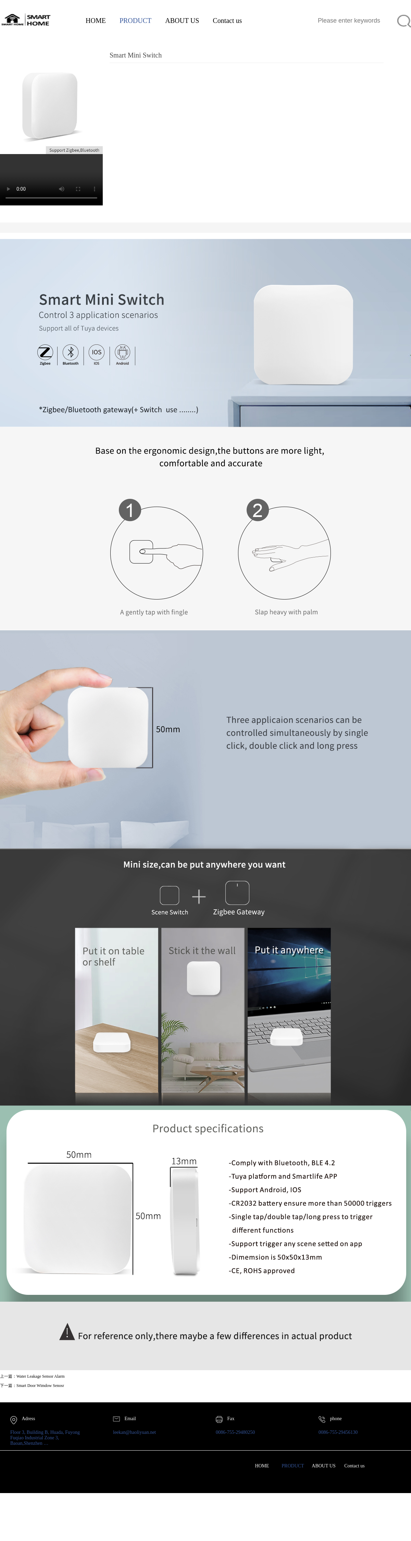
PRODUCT (135, 20)
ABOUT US (182, 20)
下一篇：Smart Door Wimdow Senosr (32, 1385)
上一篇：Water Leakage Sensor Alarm (32, 1376)
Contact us (227, 20)
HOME (96, 20)
